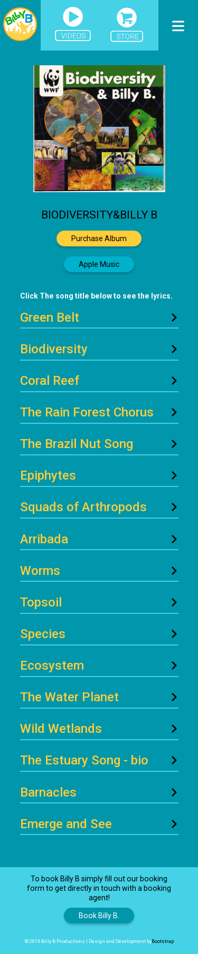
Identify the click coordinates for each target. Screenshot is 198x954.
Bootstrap (163, 941)
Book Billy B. (99, 915)
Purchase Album (99, 238)
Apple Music (99, 264)
